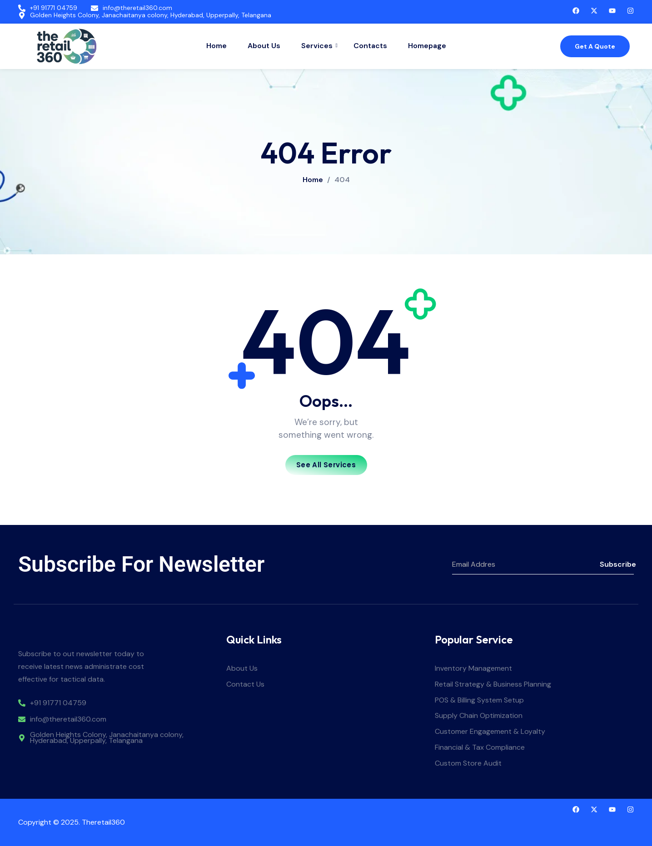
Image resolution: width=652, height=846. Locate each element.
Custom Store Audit (468, 764)
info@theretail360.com (137, 7)
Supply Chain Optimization (479, 716)
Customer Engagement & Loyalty (490, 732)
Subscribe (617, 564)
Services (318, 45)
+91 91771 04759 (53, 7)
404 (342, 179)
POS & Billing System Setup (479, 700)
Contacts (370, 45)
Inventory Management (473, 669)
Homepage (427, 45)
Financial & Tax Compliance (480, 748)
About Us (264, 45)
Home (216, 45)
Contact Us (245, 685)
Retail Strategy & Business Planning (493, 685)
